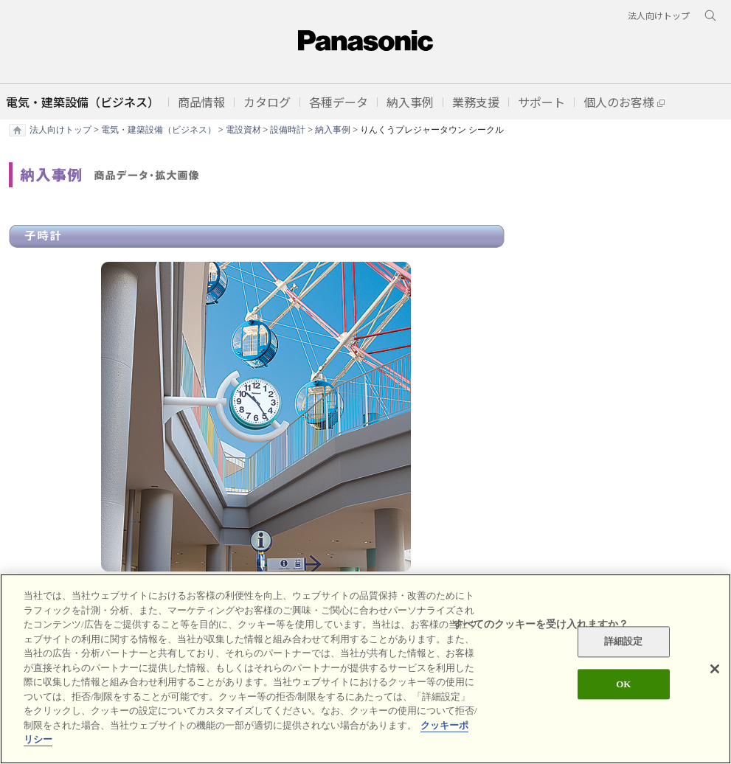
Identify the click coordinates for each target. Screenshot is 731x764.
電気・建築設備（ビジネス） (158, 130)
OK (623, 684)
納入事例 (332, 130)
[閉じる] (715, 669)
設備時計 (287, 130)
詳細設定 (623, 641)
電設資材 (243, 130)
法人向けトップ (60, 130)
